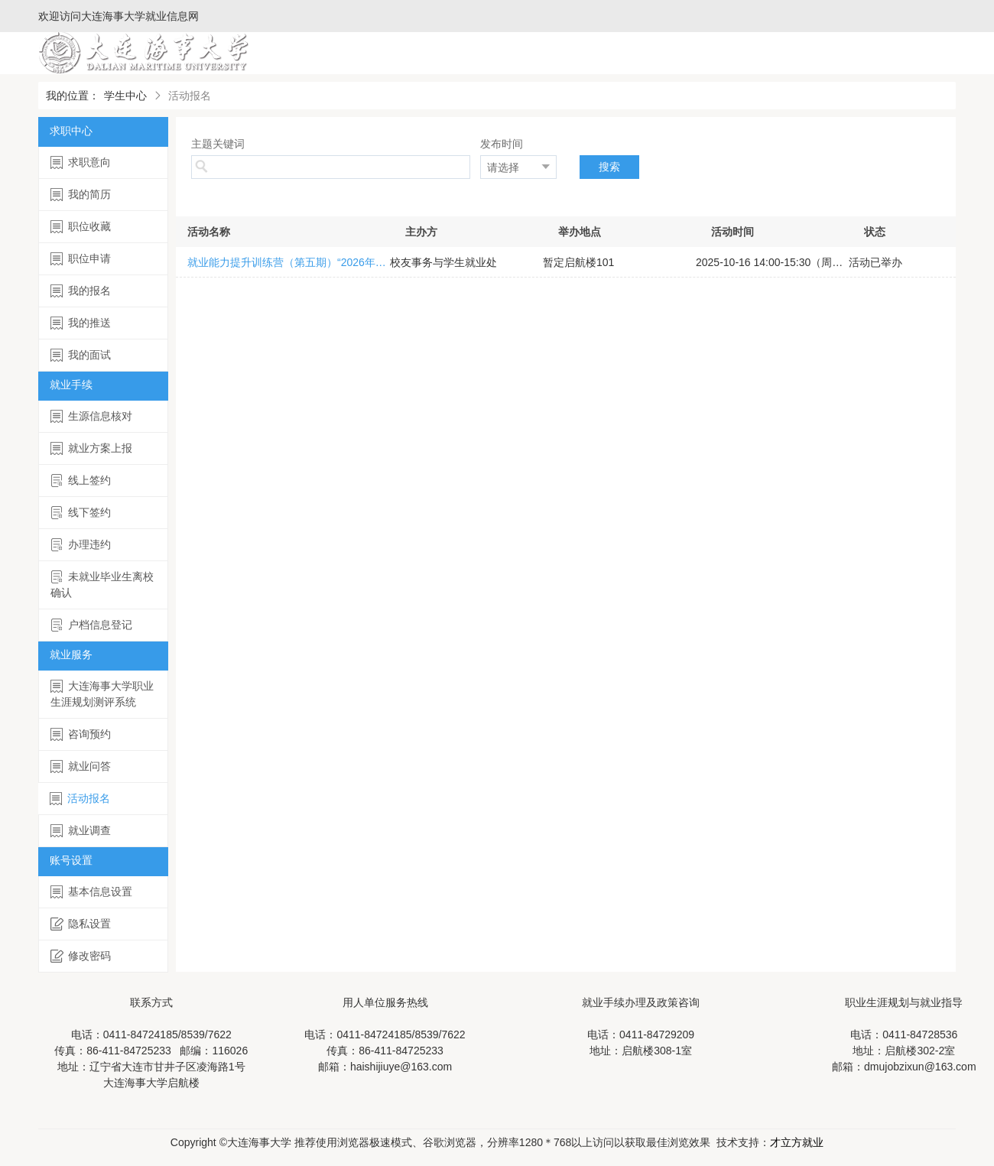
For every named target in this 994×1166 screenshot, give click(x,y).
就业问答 (80, 766)
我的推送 (80, 323)
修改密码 (80, 956)
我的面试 (80, 355)
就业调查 (80, 830)
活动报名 (80, 798)
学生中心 (125, 95)
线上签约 (80, 480)
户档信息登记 (91, 625)
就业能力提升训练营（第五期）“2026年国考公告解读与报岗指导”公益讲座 (288, 262)
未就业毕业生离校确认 (102, 584)
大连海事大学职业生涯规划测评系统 (102, 694)
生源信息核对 (91, 416)
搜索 (609, 167)
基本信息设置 (91, 891)
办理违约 (80, 544)
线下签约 (80, 512)
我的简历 (80, 194)
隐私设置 (80, 924)
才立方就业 (796, 1142)
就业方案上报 (91, 448)
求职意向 (80, 162)
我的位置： (72, 95)
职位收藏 (80, 226)
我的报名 (80, 290)
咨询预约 (80, 734)
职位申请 (80, 258)
